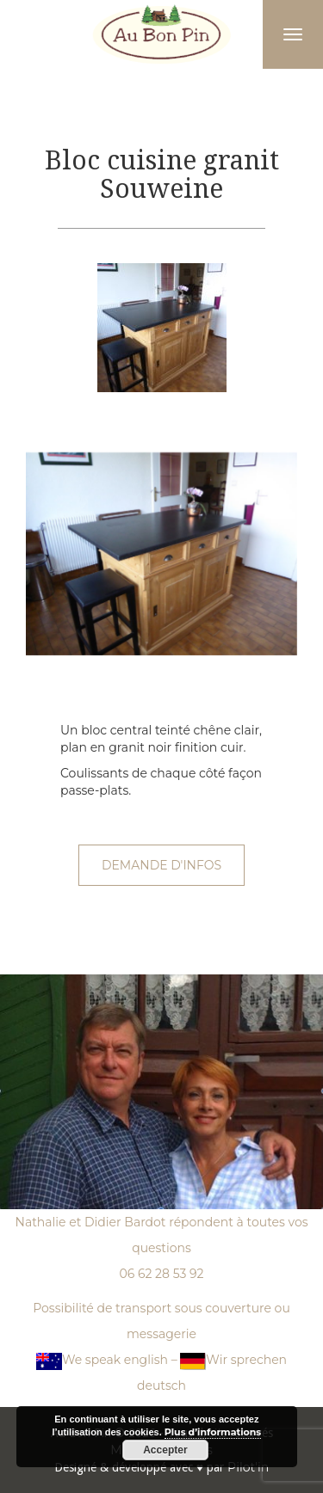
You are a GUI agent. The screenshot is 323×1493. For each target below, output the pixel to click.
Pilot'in (248, 1467)
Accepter (165, 1450)
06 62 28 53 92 (161, 1273)
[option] (161, 327)
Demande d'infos (161, 865)
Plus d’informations (213, 1432)
